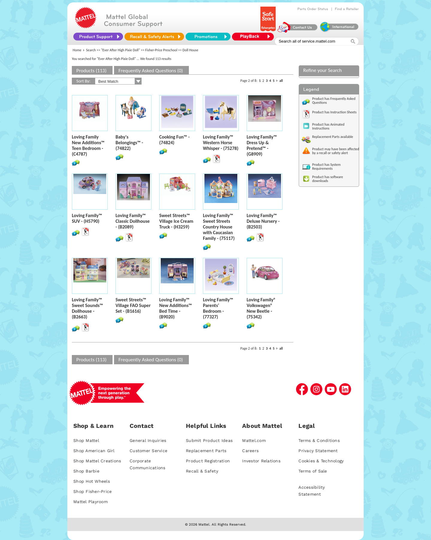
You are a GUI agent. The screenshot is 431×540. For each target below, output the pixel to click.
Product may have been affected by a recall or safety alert (335, 151)
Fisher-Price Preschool (161, 50)
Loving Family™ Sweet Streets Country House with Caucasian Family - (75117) (219, 227)
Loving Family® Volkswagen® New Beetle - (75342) (261, 308)
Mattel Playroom (90, 501)
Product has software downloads (327, 179)
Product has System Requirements (326, 167)
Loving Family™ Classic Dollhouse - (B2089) (133, 221)
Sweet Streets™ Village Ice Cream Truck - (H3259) (176, 221)
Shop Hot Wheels (91, 481)
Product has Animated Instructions (328, 126)
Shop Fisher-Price (92, 491)
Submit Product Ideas (209, 440)
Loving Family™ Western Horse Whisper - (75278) (220, 142)
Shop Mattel (86, 440)
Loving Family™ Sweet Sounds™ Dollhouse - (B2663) (87, 308)
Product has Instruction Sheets (334, 112)
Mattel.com (254, 440)
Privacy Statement (318, 450)
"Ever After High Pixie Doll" (120, 50)
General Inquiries (148, 440)
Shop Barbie (86, 471)
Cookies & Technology (321, 460)
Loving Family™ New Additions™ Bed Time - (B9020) (175, 308)
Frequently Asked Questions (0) (151, 70)
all (281, 81)
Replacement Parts (206, 450)
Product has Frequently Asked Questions (334, 101)
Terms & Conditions (319, 440)
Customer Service (148, 450)
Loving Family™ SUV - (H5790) (87, 218)
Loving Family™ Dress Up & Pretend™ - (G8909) (262, 145)
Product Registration (208, 460)
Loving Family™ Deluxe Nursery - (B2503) (263, 221)
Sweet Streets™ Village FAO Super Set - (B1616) (133, 305)
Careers (250, 450)
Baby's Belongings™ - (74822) (129, 142)
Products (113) (91, 70)
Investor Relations (261, 460)
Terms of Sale (312, 471)
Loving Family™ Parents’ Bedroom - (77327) (218, 308)
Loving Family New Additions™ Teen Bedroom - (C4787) (88, 145)
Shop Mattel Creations (97, 460)
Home (77, 50)
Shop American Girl (94, 450)
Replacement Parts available (332, 137)
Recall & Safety (202, 471)
